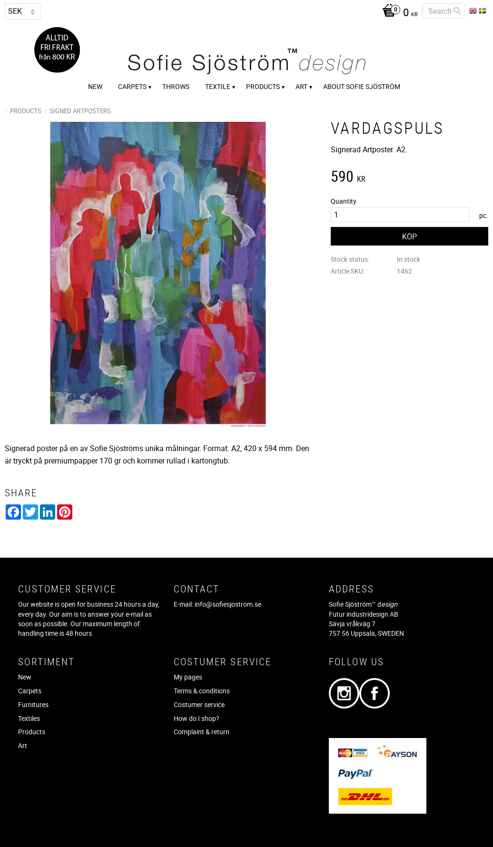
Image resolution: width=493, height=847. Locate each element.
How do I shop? (196, 718)
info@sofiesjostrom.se (228, 604)
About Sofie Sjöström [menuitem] (361, 86)
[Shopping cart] (397, 13)
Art (22, 745)
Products (31, 731)
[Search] (457, 11)
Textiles (29, 718)
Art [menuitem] (301, 86)
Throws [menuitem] (175, 86)
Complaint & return (201, 731)
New (24, 676)
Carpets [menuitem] (132, 86)
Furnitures (33, 704)
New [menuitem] (95, 86)
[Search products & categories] (443, 11)
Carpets (29, 690)
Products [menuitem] (263, 86)
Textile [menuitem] (217, 86)
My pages (188, 676)
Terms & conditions (202, 690)
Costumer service (199, 704)
